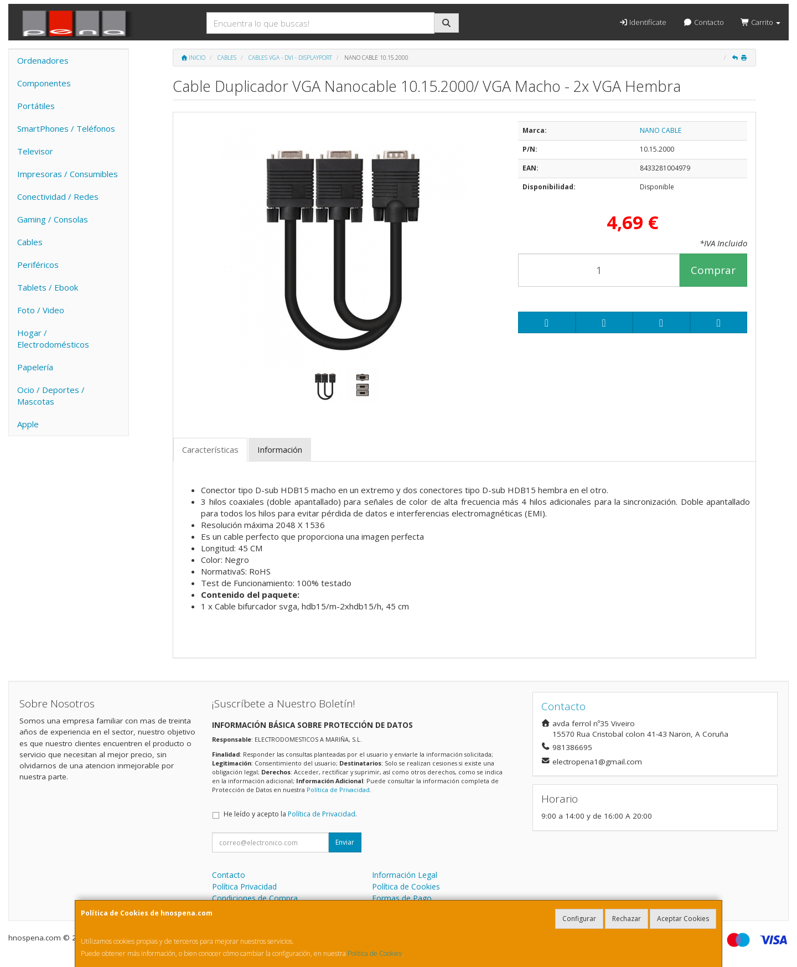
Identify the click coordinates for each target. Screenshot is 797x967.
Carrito (760, 22)
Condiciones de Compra (255, 898)
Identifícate (642, 22)
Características (210, 449)
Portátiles (36, 105)
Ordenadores (43, 60)
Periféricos (38, 264)
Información (279, 449)
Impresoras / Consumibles (67, 173)
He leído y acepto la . (290, 814)
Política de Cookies (375, 953)
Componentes (44, 83)
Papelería (35, 367)
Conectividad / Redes (58, 196)
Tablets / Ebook (47, 287)
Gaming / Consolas (52, 219)
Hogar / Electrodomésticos (53, 338)
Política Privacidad (244, 886)
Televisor (35, 151)
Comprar (713, 270)
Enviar (344, 842)
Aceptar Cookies (683, 918)
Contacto (703, 22)
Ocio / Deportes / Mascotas (51, 395)
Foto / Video (40, 310)
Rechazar (626, 918)
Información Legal (404, 875)
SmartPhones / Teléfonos (66, 128)
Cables (30, 241)
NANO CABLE (660, 130)
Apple (28, 424)
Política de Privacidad (338, 789)
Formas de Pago (402, 898)
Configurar (579, 918)
